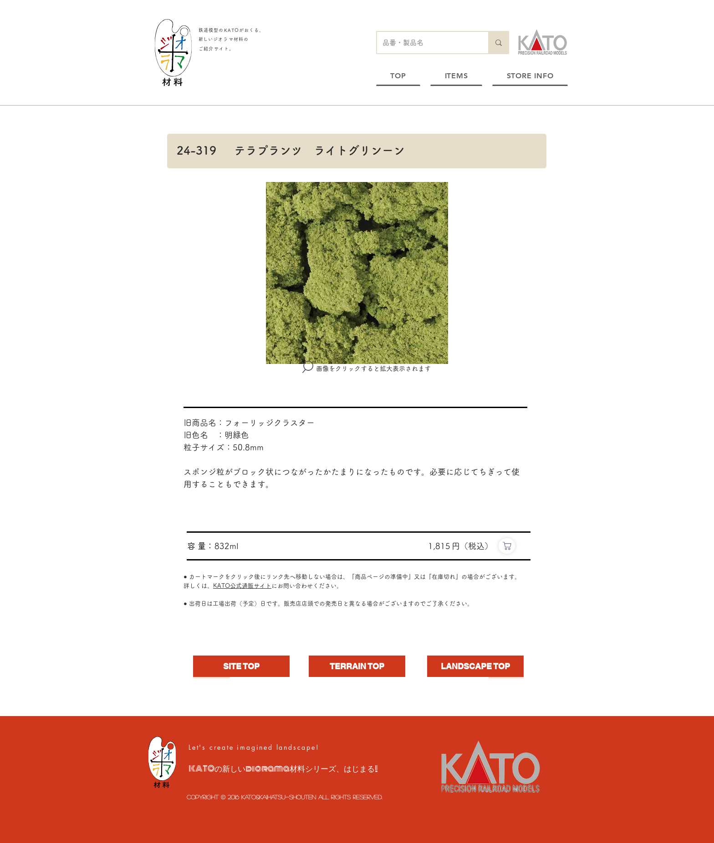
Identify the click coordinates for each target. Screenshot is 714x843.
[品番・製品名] (425, 42)
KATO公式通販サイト (242, 586)
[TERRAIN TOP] (357, 666)
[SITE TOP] (241, 666)
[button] (357, 273)
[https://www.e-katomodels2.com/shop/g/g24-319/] (507, 546)
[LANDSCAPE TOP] (475, 666)
